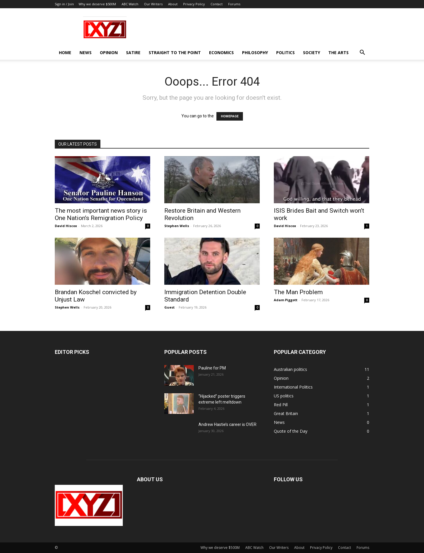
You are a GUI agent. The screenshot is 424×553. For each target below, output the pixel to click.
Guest (169, 307)
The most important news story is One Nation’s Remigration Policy (101, 214)
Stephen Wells (176, 226)
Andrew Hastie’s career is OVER (227, 424)
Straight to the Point (175, 52)
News (86, 52)
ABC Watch (130, 4)
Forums (234, 4)
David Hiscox (66, 226)
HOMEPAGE (229, 116)
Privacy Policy (194, 4)
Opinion (109, 52)
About (173, 4)
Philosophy (255, 52)
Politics (285, 52)
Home (65, 52)
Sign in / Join (64, 4)
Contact (217, 4)
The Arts (338, 52)
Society (311, 52)
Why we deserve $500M (97, 4)
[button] (362, 53)
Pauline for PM (212, 368)
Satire (133, 52)
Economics (221, 52)
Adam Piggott (285, 300)
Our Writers (153, 4)
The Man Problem (298, 292)
